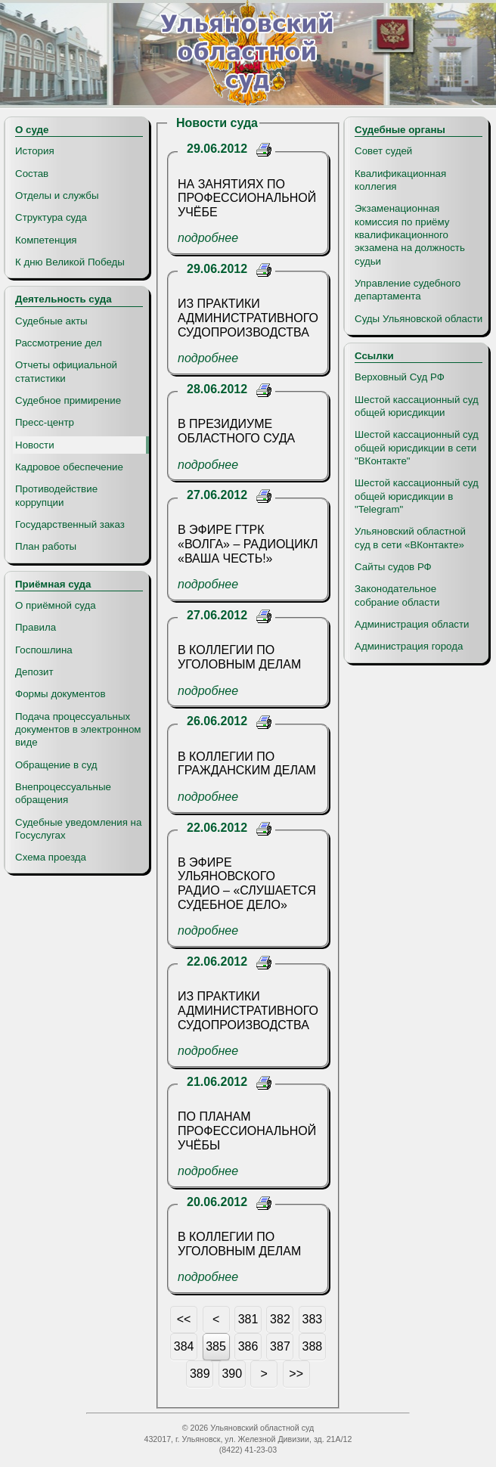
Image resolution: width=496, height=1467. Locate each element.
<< (184, 1319)
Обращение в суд (56, 765)
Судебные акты (51, 321)
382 (280, 1319)
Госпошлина (44, 650)
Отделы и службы (57, 195)
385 (216, 1346)
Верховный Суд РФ (400, 377)
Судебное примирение (68, 400)
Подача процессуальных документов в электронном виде (78, 730)
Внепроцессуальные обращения (63, 793)
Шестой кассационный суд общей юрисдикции (417, 406)
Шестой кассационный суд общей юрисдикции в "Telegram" (417, 496)
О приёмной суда (55, 605)
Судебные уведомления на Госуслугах (78, 829)
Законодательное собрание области (397, 595)
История (34, 151)
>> (296, 1373)
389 (200, 1373)
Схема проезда (50, 857)
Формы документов (60, 693)
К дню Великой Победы (70, 262)
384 (184, 1346)
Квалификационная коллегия (400, 180)
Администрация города (409, 646)
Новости (34, 445)
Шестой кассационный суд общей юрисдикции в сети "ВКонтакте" (417, 448)
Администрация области (412, 624)
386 (248, 1346)
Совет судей (383, 151)
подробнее (208, 237)
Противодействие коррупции (56, 495)
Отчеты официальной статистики (66, 371)
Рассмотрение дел (58, 343)
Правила (35, 627)
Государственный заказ (70, 524)
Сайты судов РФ (393, 566)
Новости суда (217, 122)
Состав (31, 173)
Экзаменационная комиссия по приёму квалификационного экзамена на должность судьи (410, 234)
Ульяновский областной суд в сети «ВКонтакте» (410, 538)
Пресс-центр (44, 422)
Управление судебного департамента (407, 290)
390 (232, 1373)
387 (280, 1346)
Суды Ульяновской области (418, 318)
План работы (45, 546)
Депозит (34, 672)
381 (248, 1319)
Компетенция (46, 240)
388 (312, 1346)
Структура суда (51, 217)
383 (312, 1319)
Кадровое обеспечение (69, 467)
